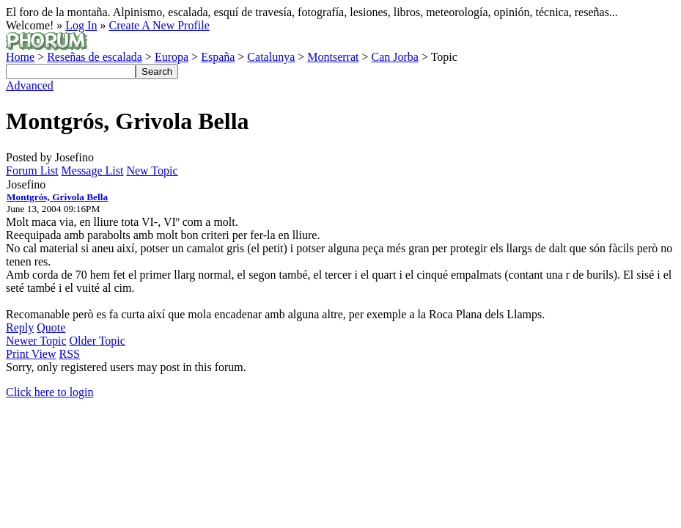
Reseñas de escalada (94, 57)
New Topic (151, 170)
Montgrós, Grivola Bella (57, 196)
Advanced (30, 85)
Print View (31, 354)
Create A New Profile (158, 25)
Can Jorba (395, 57)
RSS (69, 354)
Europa (171, 57)
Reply (20, 327)
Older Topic (97, 340)
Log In (81, 25)
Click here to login (50, 392)
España (218, 57)
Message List (93, 170)
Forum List (32, 170)
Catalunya (271, 57)
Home (20, 57)
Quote (51, 327)
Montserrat (332, 57)
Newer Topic (36, 340)
